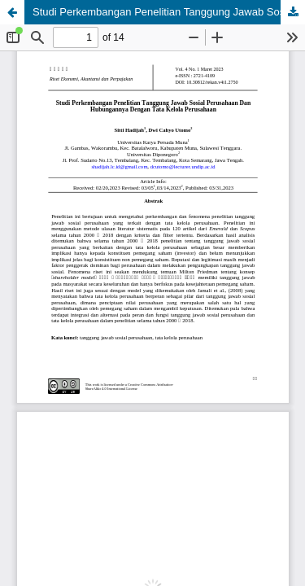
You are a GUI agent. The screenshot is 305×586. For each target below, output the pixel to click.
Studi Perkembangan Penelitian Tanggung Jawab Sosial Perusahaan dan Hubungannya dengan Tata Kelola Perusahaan (169, 12)
